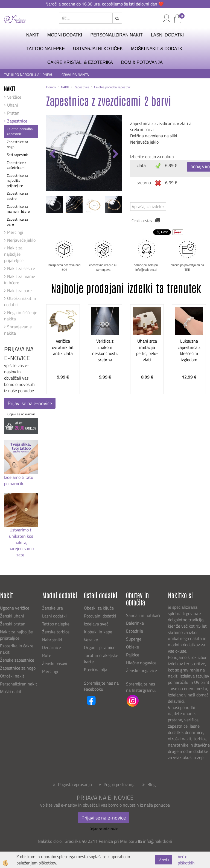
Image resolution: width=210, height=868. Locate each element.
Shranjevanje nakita (18, 329)
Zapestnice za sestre (17, 195)
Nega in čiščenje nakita (20, 315)
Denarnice (51, 647)
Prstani (14, 113)
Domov (51, 87)
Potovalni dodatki (100, 616)
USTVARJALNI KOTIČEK (98, 48)
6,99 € (171, 165)
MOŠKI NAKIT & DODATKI (157, 48)
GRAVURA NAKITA (75, 74)
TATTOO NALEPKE (46, 48)
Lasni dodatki (54, 616)
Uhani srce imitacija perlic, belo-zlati (147, 350)
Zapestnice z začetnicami (16, 165)
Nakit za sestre (21, 268)
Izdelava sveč (96, 624)
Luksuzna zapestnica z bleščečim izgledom (189, 350)
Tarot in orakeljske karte (101, 658)
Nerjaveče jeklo (21, 240)
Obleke (132, 647)
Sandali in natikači (143, 615)
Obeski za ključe (99, 608)
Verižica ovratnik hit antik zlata (63, 347)
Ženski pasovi (55, 663)
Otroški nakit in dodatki (20, 301)
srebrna (144, 182)
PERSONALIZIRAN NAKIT (117, 35)
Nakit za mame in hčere (19, 279)
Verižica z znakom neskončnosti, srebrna (105, 350)
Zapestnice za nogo (17, 144)
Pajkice (132, 654)
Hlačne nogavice (141, 662)
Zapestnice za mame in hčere (18, 209)
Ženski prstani (14, 624)
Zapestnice (17, 121)
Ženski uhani (12, 616)
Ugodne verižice (14, 608)
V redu (164, 860)
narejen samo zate (21, 551)
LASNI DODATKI (167, 35)
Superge (133, 639)
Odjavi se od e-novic (21, 414)
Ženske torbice (55, 631)
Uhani (12, 105)
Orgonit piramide (99, 647)
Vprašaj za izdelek (148, 206)
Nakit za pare (19, 290)
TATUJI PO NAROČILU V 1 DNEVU (28, 74)
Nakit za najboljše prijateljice (14, 254)
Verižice (14, 97)
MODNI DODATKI (64, 35)
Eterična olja (95, 669)
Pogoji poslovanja (120, 784)
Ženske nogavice (141, 670)
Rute (46, 655)
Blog (151, 784)
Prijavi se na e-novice (30, 403)
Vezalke (91, 639)
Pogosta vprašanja (75, 784)
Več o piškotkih (186, 859)
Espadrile (134, 631)
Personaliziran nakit (18, 684)
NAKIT (32, 35)
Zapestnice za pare (17, 222)
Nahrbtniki (52, 639)
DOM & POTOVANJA (142, 62)
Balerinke (135, 623)
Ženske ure (53, 608)
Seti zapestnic (17, 154)
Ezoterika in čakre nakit (16, 648)
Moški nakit (11, 691)
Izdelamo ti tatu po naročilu (18, 480)
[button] (115, 154)
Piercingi (15, 232)
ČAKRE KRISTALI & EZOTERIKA (80, 62)
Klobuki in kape (98, 631)
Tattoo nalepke (55, 624)
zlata (141, 165)
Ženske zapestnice (17, 660)
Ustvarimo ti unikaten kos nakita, (21, 536)
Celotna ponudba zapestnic (20, 131)
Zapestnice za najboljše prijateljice (17, 180)
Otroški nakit (12, 676)
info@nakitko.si (157, 841)
